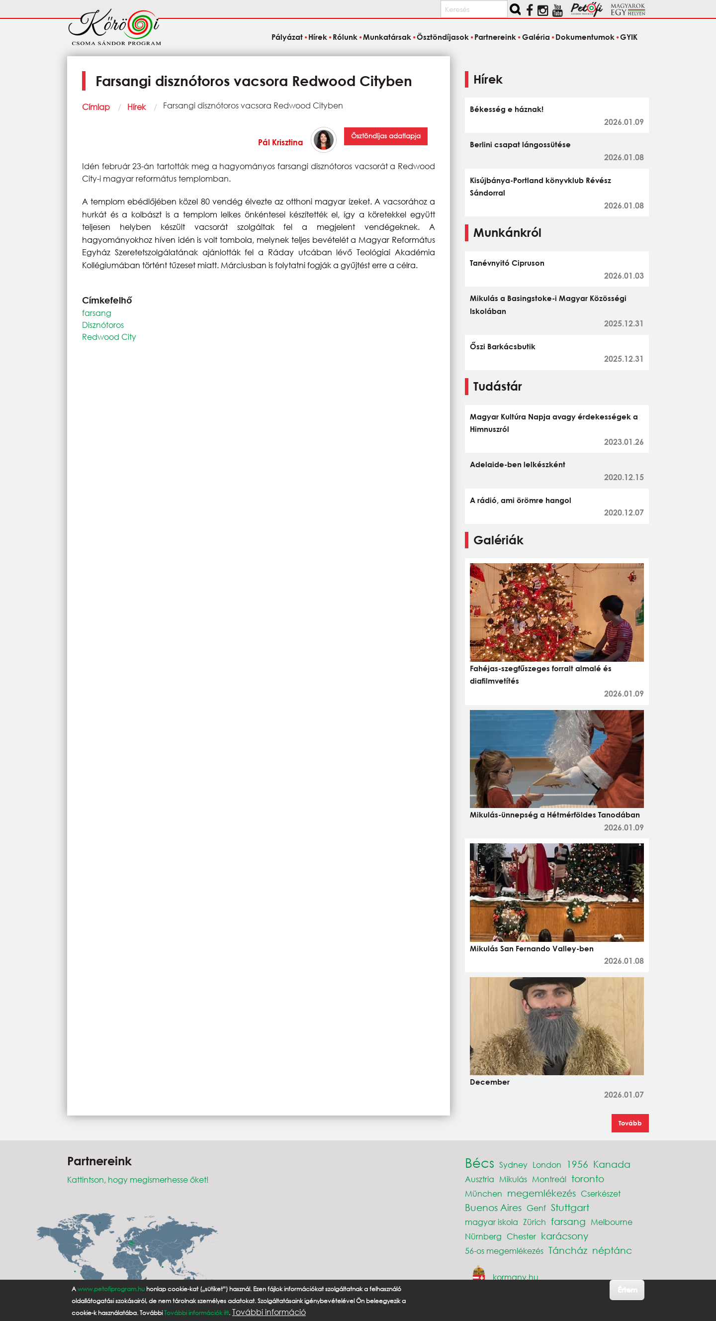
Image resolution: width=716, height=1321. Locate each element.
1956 (577, 1164)
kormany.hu (515, 1276)
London (547, 1164)
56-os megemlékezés (504, 1250)
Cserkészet (601, 1193)
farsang (96, 312)
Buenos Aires (493, 1207)
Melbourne (611, 1222)
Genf (536, 1208)
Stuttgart (570, 1207)
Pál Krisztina (280, 142)
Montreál (549, 1179)
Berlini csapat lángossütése (520, 144)
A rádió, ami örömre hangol (520, 500)
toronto (587, 1178)
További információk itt (196, 1313)
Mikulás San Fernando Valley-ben (532, 948)
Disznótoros (103, 324)
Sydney (513, 1164)
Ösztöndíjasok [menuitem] (443, 36)
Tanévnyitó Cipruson (507, 262)
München (483, 1193)
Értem (627, 1289)
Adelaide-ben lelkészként (517, 464)
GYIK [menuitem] (628, 36)
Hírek (136, 107)
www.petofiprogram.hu (111, 1289)
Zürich (534, 1222)
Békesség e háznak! (506, 108)
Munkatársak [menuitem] (387, 36)
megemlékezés (541, 1193)
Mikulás (513, 1179)
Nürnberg (483, 1236)
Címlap (96, 107)
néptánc (612, 1250)
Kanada (611, 1164)
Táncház (567, 1250)
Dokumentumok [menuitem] (585, 36)
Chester (521, 1236)
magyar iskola (491, 1222)
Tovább (630, 1123)
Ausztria (479, 1179)
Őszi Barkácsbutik (503, 346)
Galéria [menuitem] (536, 36)
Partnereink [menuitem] (495, 36)
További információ (269, 1312)
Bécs (479, 1162)
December (490, 1081)
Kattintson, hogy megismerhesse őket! (138, 1179)
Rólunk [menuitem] (345, 36)
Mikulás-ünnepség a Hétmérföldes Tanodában (555, 814)
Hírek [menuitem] (317, 36)
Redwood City (109, 336)
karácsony (564, 1235)
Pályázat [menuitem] (287, 36)
